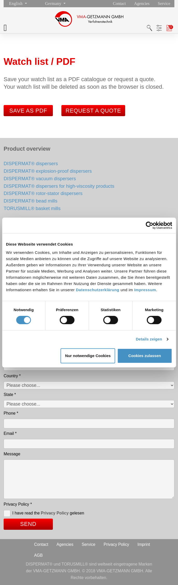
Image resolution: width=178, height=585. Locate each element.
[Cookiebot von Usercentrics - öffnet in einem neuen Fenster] (149, 225)
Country (12, 376)
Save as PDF (28, 110)
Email (10, 433)
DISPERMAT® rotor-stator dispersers (43, 193)
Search (149, 28)
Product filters (159, 28)
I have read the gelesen (48, 513)
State (10, 394)
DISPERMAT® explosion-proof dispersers (48, 171)
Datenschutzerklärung (97, 290)
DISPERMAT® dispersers (31, 163)
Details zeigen (149, 339)
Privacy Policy (18, 504)
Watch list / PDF (169, 28)
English (16, 3)
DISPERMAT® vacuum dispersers (40, 178)
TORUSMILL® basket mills (32, 208)
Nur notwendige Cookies (88, 355)
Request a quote (93, 110)
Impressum (145, 290)
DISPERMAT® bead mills (30, 201)
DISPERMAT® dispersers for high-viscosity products (59, 186)
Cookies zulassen (144, 355)
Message (12, 454)
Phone (11, 413)
